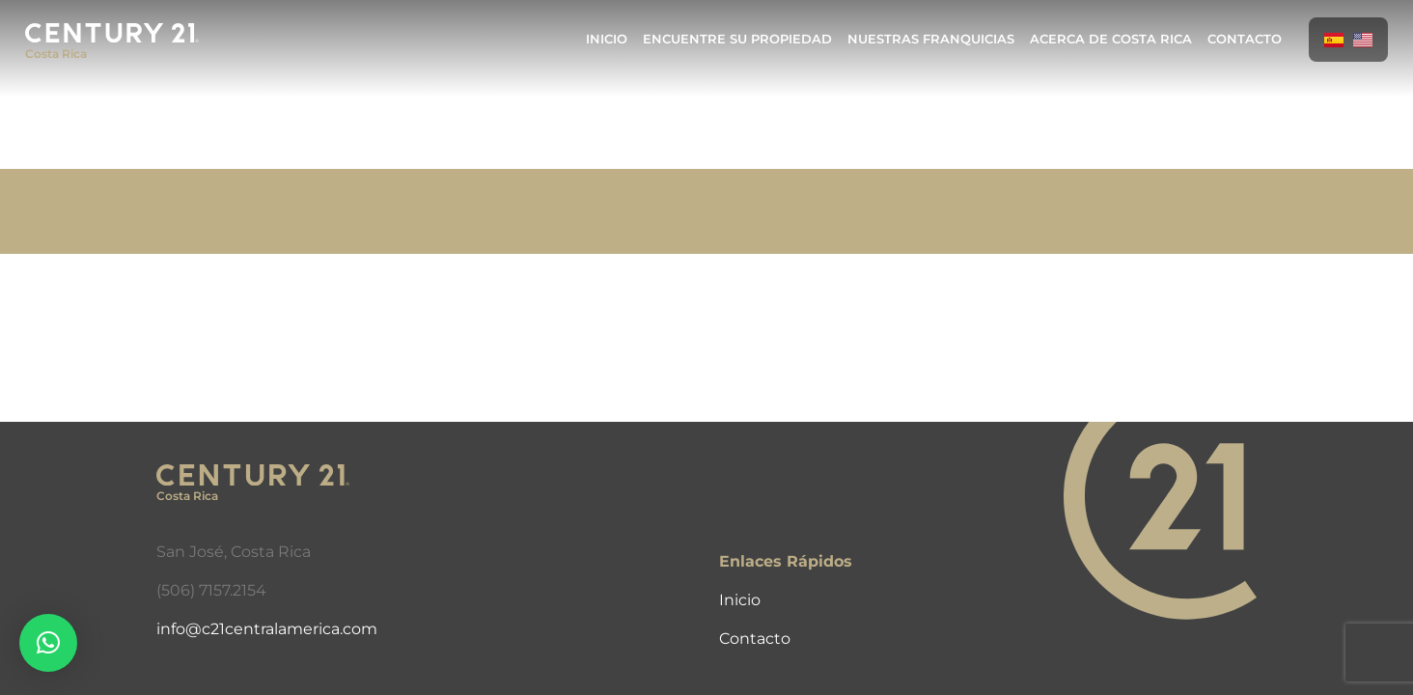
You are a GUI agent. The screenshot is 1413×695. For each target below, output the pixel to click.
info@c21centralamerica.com (266, 629)
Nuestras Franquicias (930, 39)
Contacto (1244, 39)
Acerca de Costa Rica (1111, 39)
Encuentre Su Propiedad (737, 39)
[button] (48, 643)
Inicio (606, 39)
